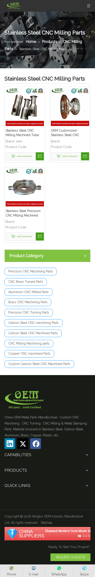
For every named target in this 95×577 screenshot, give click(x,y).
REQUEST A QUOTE (70, 557)
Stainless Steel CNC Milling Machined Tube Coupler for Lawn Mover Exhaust (23, 133)
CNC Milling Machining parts (29, 343)
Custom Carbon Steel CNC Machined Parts (39, 364)
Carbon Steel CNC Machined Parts (33, 333)
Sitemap (46, 522)
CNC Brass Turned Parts (25, 281)
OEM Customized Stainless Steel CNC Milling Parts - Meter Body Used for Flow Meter (70, 133)
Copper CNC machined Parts (29, 353)
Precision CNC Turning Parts (28, 312)
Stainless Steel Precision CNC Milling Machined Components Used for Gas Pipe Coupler (23, 213)
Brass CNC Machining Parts (28, 302)
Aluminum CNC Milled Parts (28, 292)
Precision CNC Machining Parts (30, 271)
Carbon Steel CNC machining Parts (33, 323)
